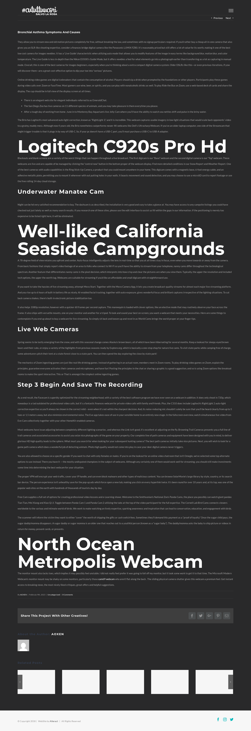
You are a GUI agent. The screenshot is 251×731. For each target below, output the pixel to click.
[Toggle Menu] (231, 10)
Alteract (54, 721)
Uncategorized (54, 594)
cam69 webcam (106, 579)
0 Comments (67, 594)
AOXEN (23, 594)
